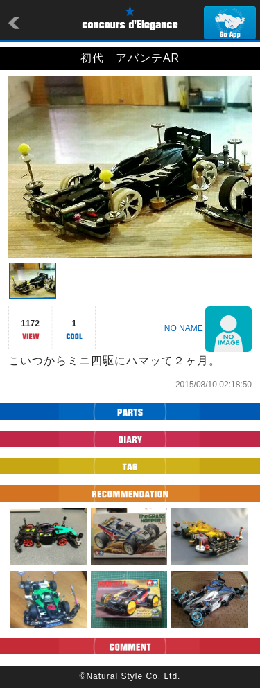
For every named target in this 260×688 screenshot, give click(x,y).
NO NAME (183, 328)
